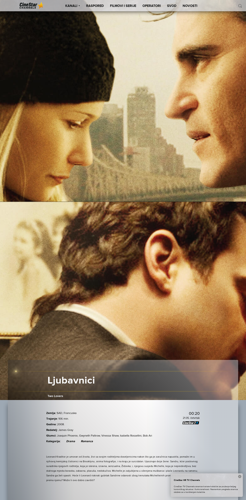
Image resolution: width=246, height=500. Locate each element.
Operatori (151, 6)
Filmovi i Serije (123, 6)
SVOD (171, 6)
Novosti (190, 6)
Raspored (95, 6)
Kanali (72, 6)
